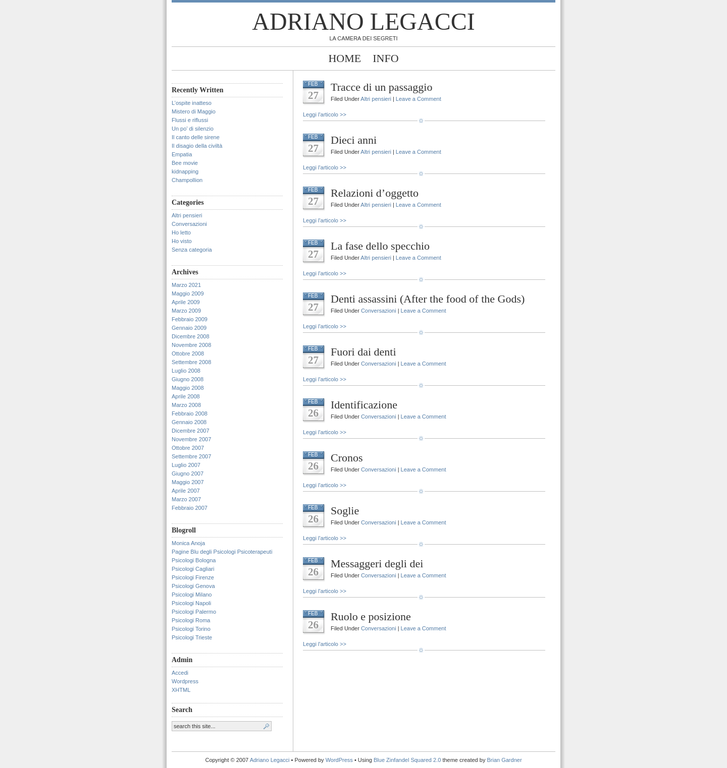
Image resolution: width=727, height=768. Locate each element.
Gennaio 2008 (189, 422)
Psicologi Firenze (193, 577)
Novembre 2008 (191, 345)
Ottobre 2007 (188, 448)
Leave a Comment (418, 99)
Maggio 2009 (188, 293)
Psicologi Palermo (194, 612)
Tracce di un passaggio (381, 87)
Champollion (187, 180)
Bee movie (185, 163)
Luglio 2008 (186, 371)
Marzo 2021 (186, 285)
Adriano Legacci (363, 21)
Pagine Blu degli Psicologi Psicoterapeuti (222, 552)
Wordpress (185, 681)
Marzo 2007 (186, 499)
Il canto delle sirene (196, 137)
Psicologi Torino (191, 629)
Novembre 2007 (191, 439)
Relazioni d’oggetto (375, 193)
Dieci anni (354, 140)
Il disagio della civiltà (197, 146)
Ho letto (181, 232)
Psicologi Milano (192, 595)
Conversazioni (189, 224)
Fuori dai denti (363, 351)
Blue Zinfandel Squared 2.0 (407, 760)
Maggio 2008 (188, 388)
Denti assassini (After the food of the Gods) (428, 298)
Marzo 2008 (186, 405)
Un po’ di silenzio (193, 129)
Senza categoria (192, 250)
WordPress (339, 760)
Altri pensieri (187, 215)
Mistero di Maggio (194, 111)
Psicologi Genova (193, 586)
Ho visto (182, 241)
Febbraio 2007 (189, 508)
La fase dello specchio (380, 246)
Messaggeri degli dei (377, 563)
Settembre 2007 (191, 456)
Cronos (347, 457)
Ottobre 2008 (188, 353)
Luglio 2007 (186, 465)
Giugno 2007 (187, 473)
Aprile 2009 (186, 302)
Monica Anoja (188, 543)
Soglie (345, 510)
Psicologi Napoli (191, 603)
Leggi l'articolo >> (324, 114)
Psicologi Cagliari (193, 569)
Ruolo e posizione (371, 616)
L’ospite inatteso (192, 103)
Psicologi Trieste (192, 637)
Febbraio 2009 (189, 319)
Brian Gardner (504, 760)
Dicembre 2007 (191, 431)
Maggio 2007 (188, 482)
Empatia (182, 154)
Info (385, 58)
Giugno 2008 (187, 379)
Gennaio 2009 (189, 328)
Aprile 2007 (186, 491)
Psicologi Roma (191, 620)
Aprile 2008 (186, 396)
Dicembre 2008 (191, 336)
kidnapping (185, 171)
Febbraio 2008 (189, 413)
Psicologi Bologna (194, 560)
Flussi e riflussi (190, 120)
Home (344, 58)
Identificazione (364, 404)
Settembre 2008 (191, 362)
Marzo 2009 (186, 311)
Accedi (180, 673)
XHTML (181, 690)
